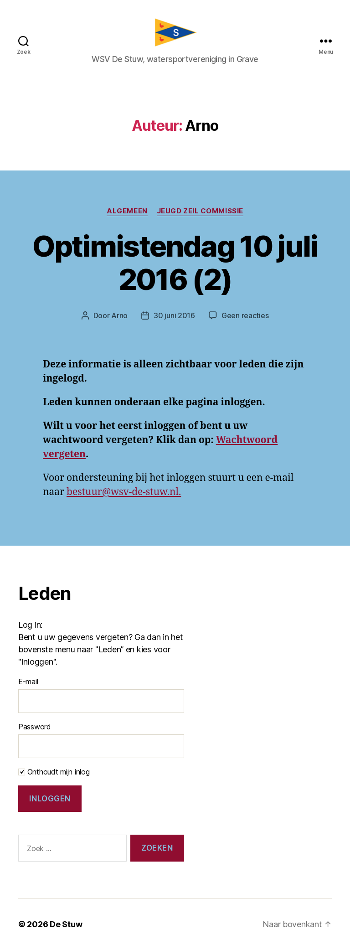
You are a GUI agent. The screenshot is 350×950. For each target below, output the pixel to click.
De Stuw (66, 924)
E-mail (28, 681)
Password (34, 726)
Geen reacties (245, 315)
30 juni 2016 (174, 315)
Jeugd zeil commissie (200, 211)
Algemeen (127, 211)
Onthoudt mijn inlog (54, 771)
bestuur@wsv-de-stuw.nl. (124, 492)
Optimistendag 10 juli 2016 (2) (174, 262)
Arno (119, 315)
